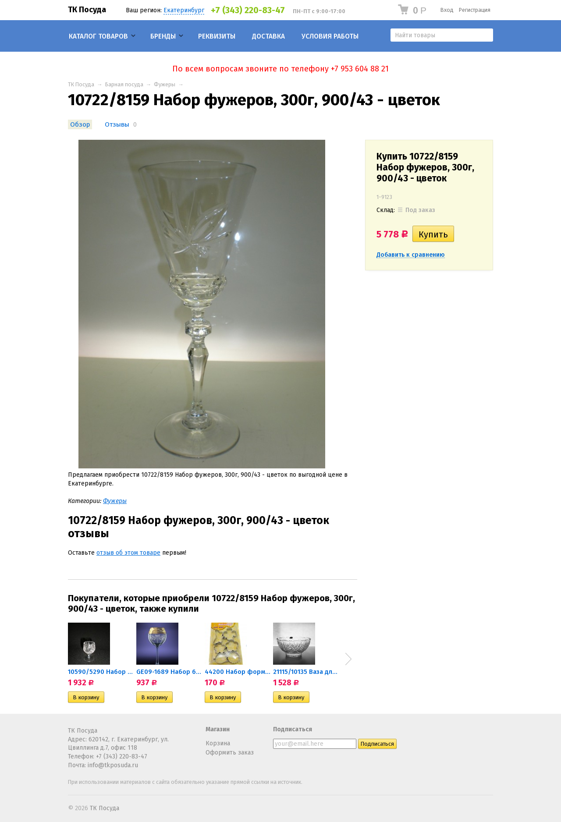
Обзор (80, 124)
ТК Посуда (87, 9)
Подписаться (292, 729)
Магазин (218, 729)
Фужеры (164, 84)
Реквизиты (216, 36)
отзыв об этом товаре (128, 552)
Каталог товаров (98, 36)
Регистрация (474, 10)
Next (348, 659)
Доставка (268, 36)
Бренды (163, 36)
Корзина (218, 743)
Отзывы (117, 124)
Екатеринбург (183, 10)
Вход (447, 10)
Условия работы (330, 36)
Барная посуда (124, 84)
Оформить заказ (230, 752)
